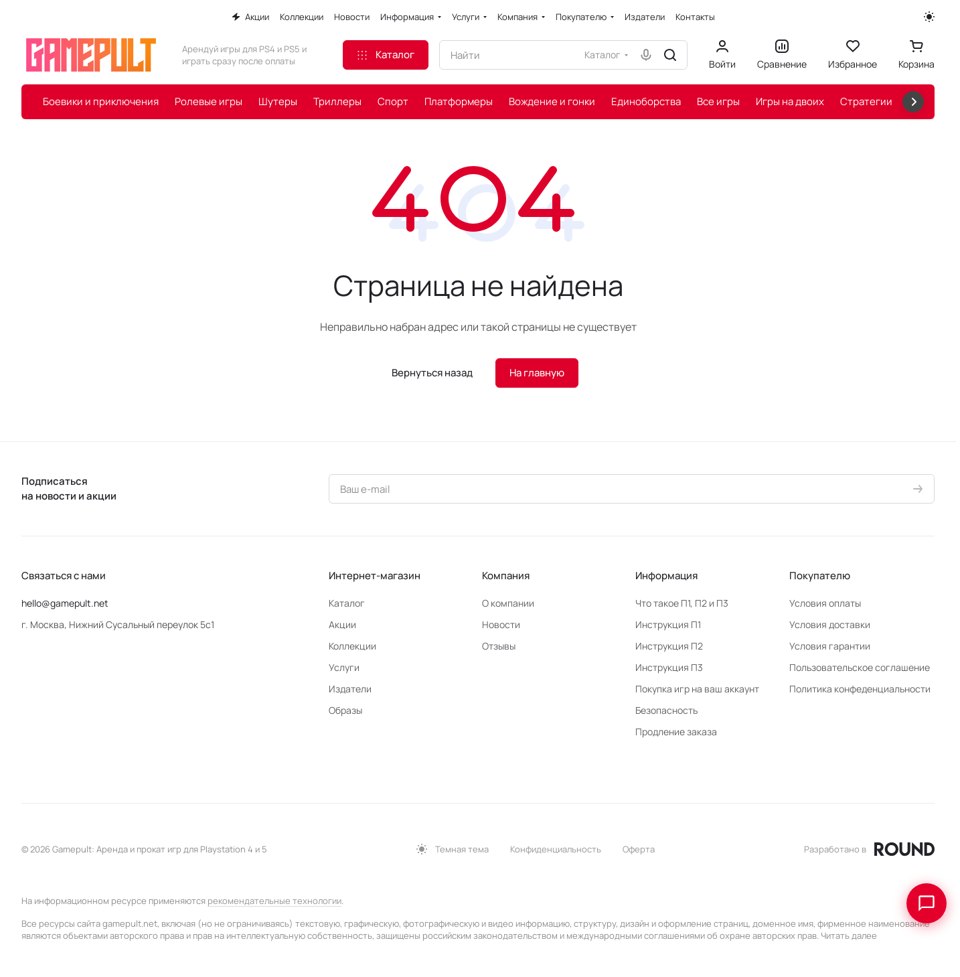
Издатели (350, 688)
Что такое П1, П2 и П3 (681, 603)
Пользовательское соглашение (859, 667)
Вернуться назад (432, 373)
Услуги (344, 667)
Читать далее (849, 935)
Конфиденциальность (555, 849)
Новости (501, 624)
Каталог (347, 603)
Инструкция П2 (669, 646)
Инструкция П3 (669, 667)
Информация (666, 576)
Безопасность (666, 710)
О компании (508, 603)
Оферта (639, 849)
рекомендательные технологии (274, 901)
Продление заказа (676, 731)
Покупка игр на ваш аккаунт (697, 688)
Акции (342, 624)
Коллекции (352, 646)
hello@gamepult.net (64, 603)
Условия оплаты (825, 603)
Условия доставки (829, 624)
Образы (345, 710)
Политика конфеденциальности (860, 688)
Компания (506, 576)
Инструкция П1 (668, 624)
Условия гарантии (829, 646)
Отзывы (498, 646)
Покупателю (819, 576)
